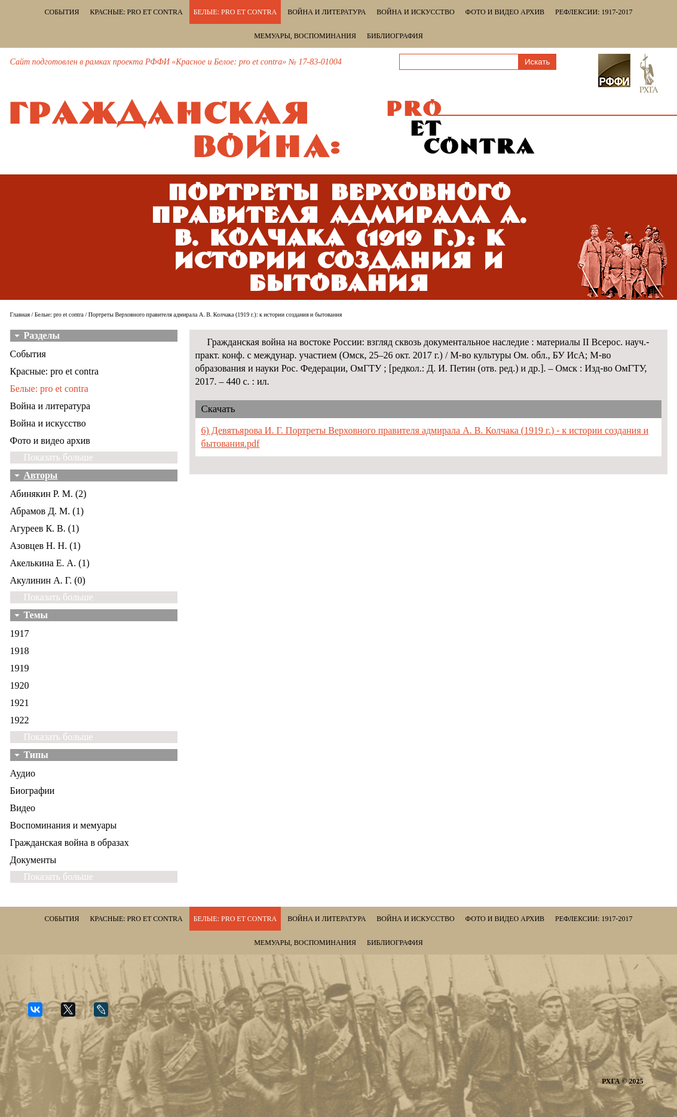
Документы (33, 860)
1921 (19, 703)
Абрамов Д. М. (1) (47, 511)
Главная (20, 314)
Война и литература (326, 12)
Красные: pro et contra (136, 12)
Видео (22, 808)
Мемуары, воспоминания (305, 36)
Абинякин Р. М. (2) (48, 494)
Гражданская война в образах (69, 842)
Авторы (41, 475)
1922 (19, 720)
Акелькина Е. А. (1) (50, 563)
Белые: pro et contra (235, 12)
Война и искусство (415, 12)
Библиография (395, 36)
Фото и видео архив (504, 12)
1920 (19, 685)
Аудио (22, 773)
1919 (19, 668)
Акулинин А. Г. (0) (47, 580)
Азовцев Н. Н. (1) (45, 546)
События (62, 12)
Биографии (32, 790)
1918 (19, 651)
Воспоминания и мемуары (63, 825)
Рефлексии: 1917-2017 (593, 12)
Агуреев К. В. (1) (44, 528)
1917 (19, 633)
